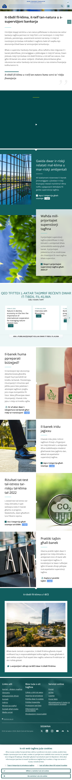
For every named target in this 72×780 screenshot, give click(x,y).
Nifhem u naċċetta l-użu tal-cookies (37, 770)
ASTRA (50, 692)
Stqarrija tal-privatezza (34, 696)
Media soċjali (7, 712)
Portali (51, 689)
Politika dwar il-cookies (34, 699)
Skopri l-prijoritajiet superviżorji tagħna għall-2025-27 (52, 267)
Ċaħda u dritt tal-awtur (34, 692)
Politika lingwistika (32, 702)
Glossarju (6, 692)
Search (61, 6)
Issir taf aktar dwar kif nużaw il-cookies (53, 765)
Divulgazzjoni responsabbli (36, 714)
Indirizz (5, 702)
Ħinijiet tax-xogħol (9, 706)
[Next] (69, 318)
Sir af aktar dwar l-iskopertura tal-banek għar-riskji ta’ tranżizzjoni (17, 410)
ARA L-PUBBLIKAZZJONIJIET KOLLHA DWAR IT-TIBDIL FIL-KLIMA (36, 336)
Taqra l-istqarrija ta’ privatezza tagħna (20, 765)
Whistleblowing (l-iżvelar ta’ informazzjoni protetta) (59, 703)
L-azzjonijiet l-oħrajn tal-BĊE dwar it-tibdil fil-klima (33, 666)
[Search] (35, 6)
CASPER (51, 696)
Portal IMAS (53, 699)
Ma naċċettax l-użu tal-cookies (37, 776)
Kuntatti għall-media (10, 709)
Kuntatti (5, 699)
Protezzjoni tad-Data (33, 705)
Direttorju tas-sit (8, 719)
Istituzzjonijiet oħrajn (10, 696)
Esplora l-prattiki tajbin (50, 579)
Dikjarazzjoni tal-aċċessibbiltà (31, 710)
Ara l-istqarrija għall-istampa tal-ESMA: (15, 523)
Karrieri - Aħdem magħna (12, 689)
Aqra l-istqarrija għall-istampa (47, 197)
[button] (68, 2)
